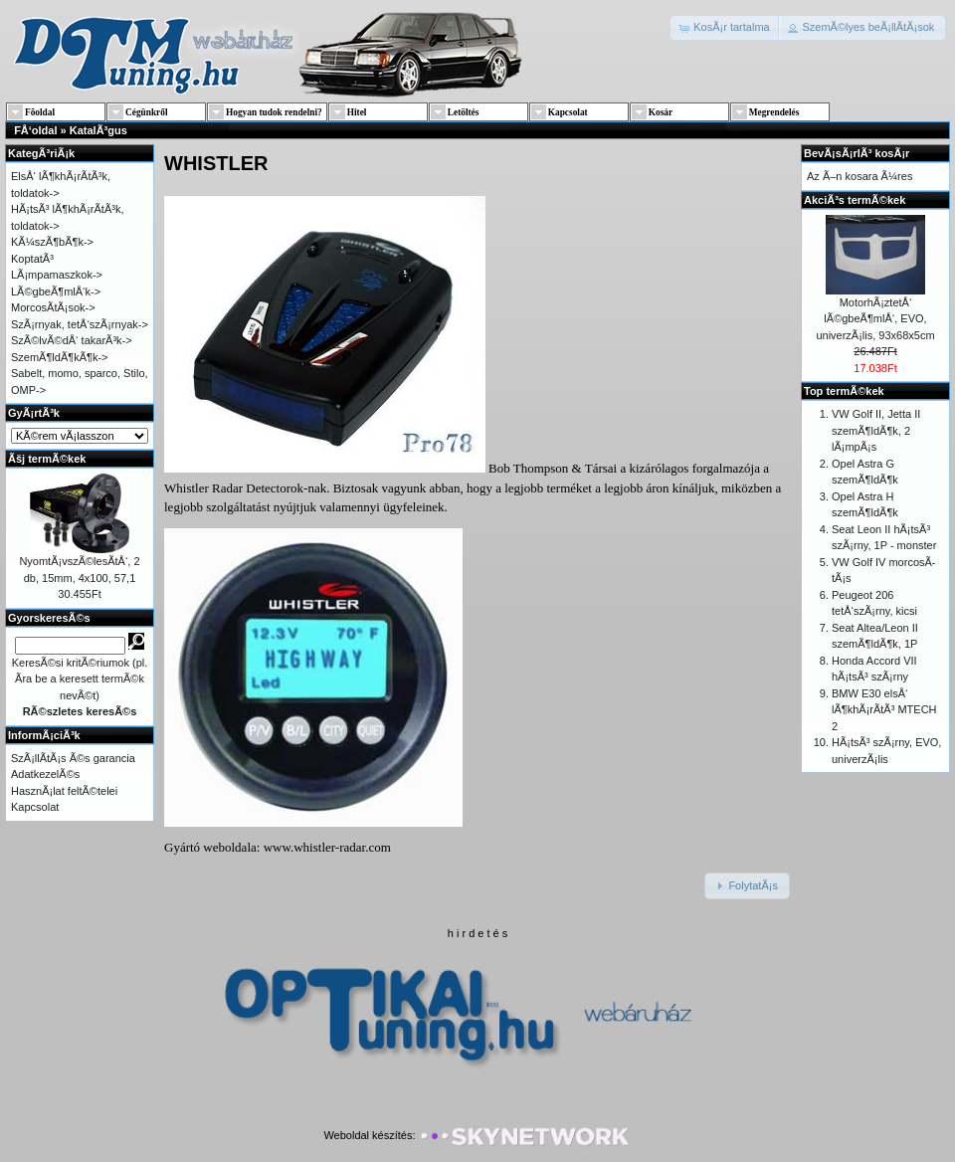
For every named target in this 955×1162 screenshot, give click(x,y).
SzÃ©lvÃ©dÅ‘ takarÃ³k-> (71, 340)
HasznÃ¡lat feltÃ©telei (64, 791)
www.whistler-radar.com (327, 847)
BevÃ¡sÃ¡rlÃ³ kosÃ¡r (856, 153)
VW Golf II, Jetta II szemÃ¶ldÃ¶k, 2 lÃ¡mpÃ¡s (876, 430)
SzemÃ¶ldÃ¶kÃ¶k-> (59, 357)
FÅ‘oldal (35, 130)
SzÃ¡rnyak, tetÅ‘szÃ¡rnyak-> (79, 324)
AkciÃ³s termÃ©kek (854, 200)
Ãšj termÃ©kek (47, 459)
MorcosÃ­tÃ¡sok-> (53, 307)
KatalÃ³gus (98, 130)
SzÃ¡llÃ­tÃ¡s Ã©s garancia (73, 758)
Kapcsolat (35, 807)
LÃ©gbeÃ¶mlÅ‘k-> (55, 291)
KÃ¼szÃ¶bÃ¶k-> (52, 242)
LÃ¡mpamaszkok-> (56, 275)
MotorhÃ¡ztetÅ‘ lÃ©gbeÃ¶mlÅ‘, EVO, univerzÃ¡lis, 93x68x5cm (875, 318)
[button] (725, 28)
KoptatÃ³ (32, 259)
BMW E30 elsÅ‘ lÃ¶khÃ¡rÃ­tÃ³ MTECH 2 (884, 709)
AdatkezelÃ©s (45, 774)
